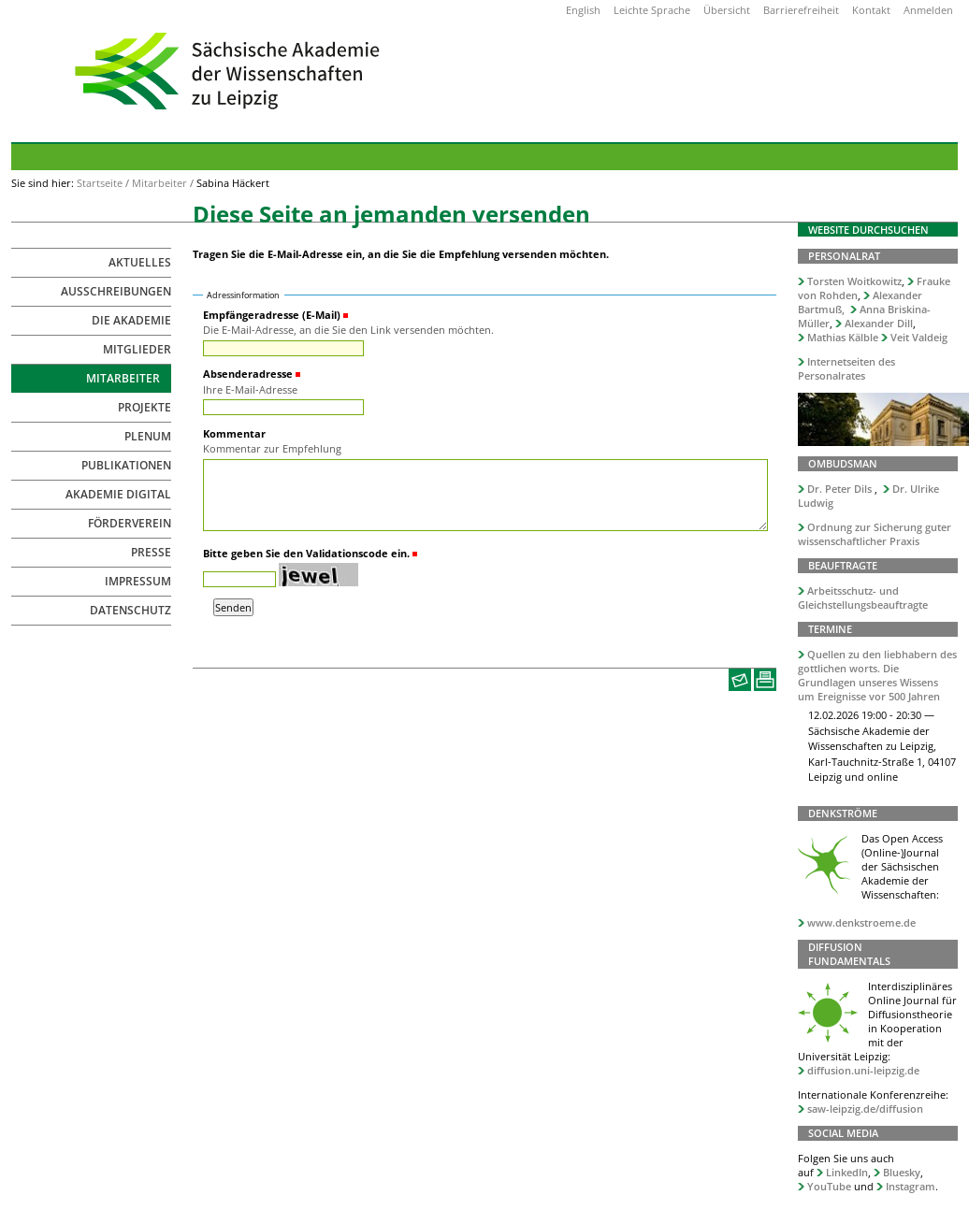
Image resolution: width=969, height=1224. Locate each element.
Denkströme (842, 813)
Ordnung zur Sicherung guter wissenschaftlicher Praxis (874, 534)
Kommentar (234, 433)
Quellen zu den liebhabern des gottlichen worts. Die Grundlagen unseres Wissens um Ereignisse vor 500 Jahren (877, 675)
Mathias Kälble (842, 337)
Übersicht (726, 10)
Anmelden (928, 10)
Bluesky (901, 1172)
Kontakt (871, 10)
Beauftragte (842, 565)
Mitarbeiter (159, 183)
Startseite (100, 183)
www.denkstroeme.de (861, 922)
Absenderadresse (248, 374)
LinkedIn (847, 1172)
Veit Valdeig (918, 337)
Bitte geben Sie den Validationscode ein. (306, 553)
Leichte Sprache (652, 10)
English (583, 10)
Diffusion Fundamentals (849, 954)
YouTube (829, 1186)
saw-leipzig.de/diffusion (865, 1109)
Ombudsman (842, 463)
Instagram (910, 1186)
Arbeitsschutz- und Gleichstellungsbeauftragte (863, 597)
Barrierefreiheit (801, 10)
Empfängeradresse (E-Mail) (271, 315)
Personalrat (844, 256)
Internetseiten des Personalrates (846, 368)
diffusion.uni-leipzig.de (863, 1070)
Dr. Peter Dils (839, 489)
